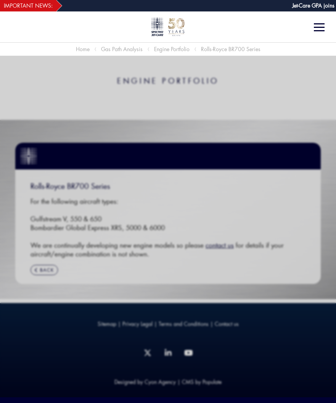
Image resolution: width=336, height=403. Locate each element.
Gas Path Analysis (122, 49)
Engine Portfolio (172, 49)
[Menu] (322, 27)
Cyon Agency (160, 381)
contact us (220, 245)
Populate (212, 381)
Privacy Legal (137, 323)
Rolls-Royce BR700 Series (230, 49)
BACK (44, 270)
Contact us (227, 323)
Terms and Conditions (184, 323)
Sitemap (107, 323)
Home (83, 49)
